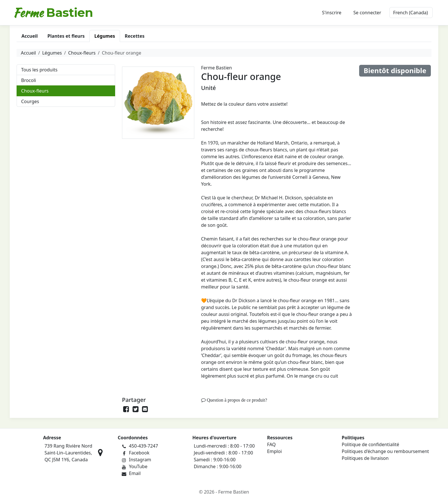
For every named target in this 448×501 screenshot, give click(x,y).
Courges (30, 101)
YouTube (138, 466)
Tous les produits (39, 70)
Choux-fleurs (81, 53)
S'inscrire (331, 12)
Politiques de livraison (365, 458)
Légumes (52, 53)
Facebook (139, 453)
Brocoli (28, 80)
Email (135, 473)
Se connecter (367, 12)
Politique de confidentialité (370, 444)
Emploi (274, 451)
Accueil (28, 53)
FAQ (271, 444)
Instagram (140, 459)
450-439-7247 (143, 446)
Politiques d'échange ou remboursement (385, 451)
